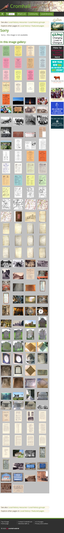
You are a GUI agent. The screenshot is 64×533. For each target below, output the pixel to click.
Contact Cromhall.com (25, 522)
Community (33, 14)
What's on (22, 14)
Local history (25, 26)
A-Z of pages (39, 522)
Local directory (46, 14)
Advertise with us (23, 524)
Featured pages (38, 26)
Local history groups (36, 22)
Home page (5, 524)
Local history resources (17, 22)
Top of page (5, 522)
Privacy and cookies (41, 524)
